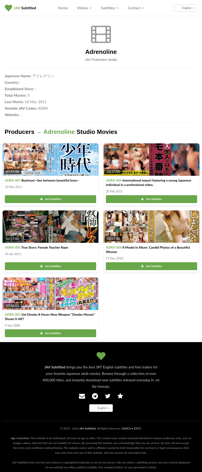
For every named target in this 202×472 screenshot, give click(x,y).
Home (63, 8)
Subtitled (25, 8)
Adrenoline (101, 51)
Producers (20, 131)
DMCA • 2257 (131, 428)
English (188, 8)
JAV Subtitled (87, 428)
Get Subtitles (50, 199)
